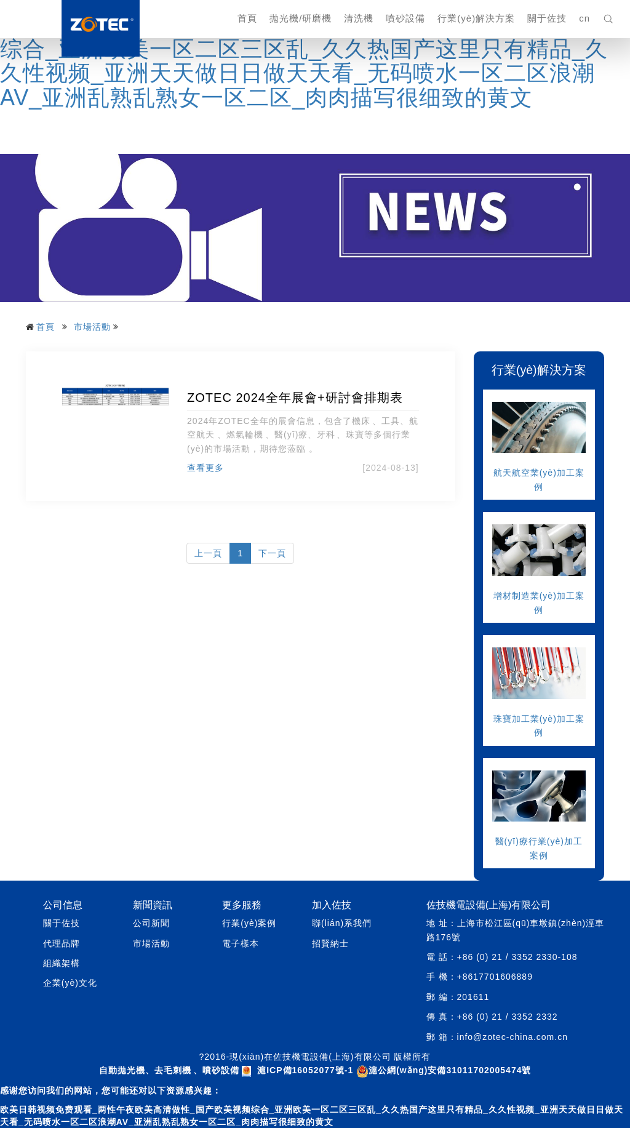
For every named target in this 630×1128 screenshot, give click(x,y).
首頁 (247, 18)
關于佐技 (547, 18)
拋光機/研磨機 (300, 18)
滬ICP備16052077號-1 (305, 1070)
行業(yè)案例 (249, 923)
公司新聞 (151, 923)
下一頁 (272, 553)
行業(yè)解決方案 (476, 18)
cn (584, 18)
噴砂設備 (405, 18)
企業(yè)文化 (70, 983)
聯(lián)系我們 (342, 923)
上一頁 (208, 553)
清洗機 (358, 18)
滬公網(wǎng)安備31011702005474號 (443, 1070)
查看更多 (205, 468)
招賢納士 (330, 943)
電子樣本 (240, 943)
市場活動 (92, 327)
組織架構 (61, 963)
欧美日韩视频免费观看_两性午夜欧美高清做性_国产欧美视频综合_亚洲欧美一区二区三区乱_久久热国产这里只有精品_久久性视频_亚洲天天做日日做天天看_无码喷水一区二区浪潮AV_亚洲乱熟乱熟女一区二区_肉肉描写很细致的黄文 (309, 61)
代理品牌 (61, 943)
